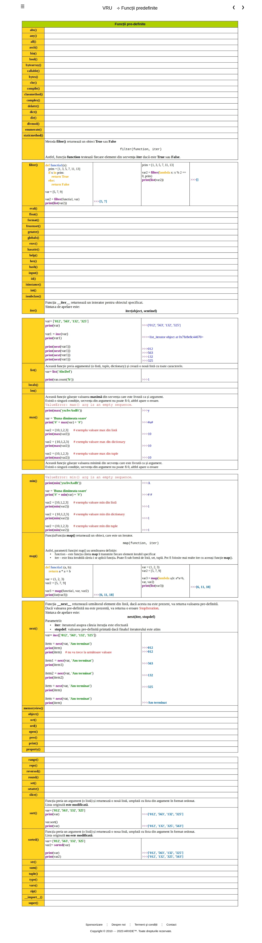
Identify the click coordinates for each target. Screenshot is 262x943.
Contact (171, 924)
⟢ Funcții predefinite (128, 8)
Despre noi (119, 924)
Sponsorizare (94, 924)
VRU (107, 8)
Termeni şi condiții (146, 924)
